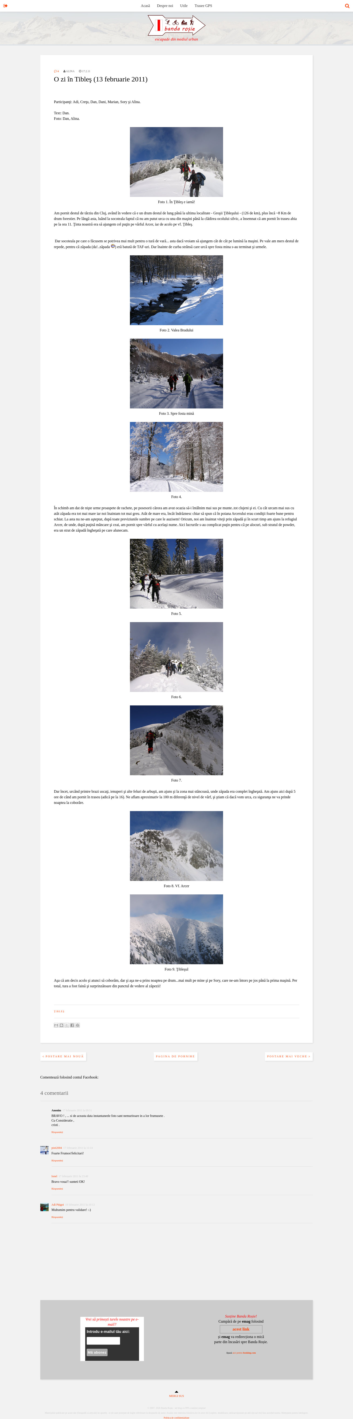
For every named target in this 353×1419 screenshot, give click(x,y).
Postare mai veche (289, 1056)
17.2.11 (84, 71)
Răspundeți (57, 1132)
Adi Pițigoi (57, 1204)
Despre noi (165, 6)
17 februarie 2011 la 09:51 (77, 1110)
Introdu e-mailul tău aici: (108, 1332)
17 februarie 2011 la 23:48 (73, 1176)
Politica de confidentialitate (176, 1417)
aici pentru (244, 1353)
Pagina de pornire (175, 1056)
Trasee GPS (203, 6)
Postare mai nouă (63, 1056)
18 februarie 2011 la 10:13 (80, 1204)
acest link (241, 1329)
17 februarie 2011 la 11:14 (78, 1147)
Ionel (54, 1176)
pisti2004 (56, 1147)
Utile (184, 6)
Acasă (145, 6)
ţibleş (59, 1011)
